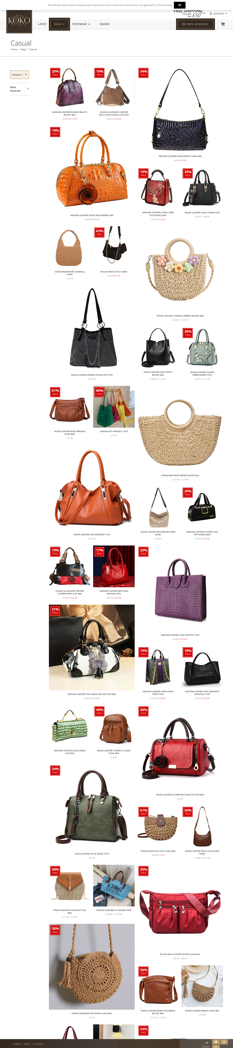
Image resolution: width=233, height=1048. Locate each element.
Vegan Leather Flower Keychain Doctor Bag (180, 794)
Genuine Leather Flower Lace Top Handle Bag (202, 533)
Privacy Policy (165, 5)
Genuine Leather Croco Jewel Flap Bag (70, 752)
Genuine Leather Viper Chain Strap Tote (158, 693)
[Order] (19, 74)
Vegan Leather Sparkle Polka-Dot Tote (92, 375)
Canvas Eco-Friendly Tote (114, 431)
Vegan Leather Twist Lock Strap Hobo (202, 852)
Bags (23, 49)
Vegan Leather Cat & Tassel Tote (92, 853)
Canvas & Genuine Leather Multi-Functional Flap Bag (114, 113)
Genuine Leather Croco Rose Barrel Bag (91, 215)
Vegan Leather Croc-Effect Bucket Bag (158, 373)
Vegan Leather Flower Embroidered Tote (202, 374)
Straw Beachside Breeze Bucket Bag (180, 475)
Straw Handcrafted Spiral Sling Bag (92, 1013)
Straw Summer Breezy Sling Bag (202, 1010)
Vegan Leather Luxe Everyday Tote (91, 534)
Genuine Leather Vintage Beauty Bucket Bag (69, 113)
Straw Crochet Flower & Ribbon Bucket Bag (180, 315)
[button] (218, 13)
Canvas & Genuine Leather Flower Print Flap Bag (70, 592)
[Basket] (223, 24)
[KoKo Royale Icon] (19, 20)
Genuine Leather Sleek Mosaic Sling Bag (180, 156)
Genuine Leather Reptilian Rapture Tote (114, 592)
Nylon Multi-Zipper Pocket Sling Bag (180, 954)
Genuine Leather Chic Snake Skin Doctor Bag (92, 694)
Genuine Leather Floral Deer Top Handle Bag (158, 214)
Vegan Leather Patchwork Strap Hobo (158, 533)
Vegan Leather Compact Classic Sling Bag (114, 752)
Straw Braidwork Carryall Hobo (70, 273)
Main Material (15, 88)
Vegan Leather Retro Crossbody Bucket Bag (158, 1012)
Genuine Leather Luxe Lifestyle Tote (180, 635)
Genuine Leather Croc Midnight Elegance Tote (202, 693)
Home (14, 49)
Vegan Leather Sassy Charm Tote (202, 212)
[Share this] (216, 1041)
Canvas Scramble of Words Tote (113, 910)
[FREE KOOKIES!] (195, 24)
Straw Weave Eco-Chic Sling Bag (158, 851)
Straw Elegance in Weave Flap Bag (69, 912)
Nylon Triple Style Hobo (113, 271)
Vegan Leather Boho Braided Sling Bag (69, 433)
